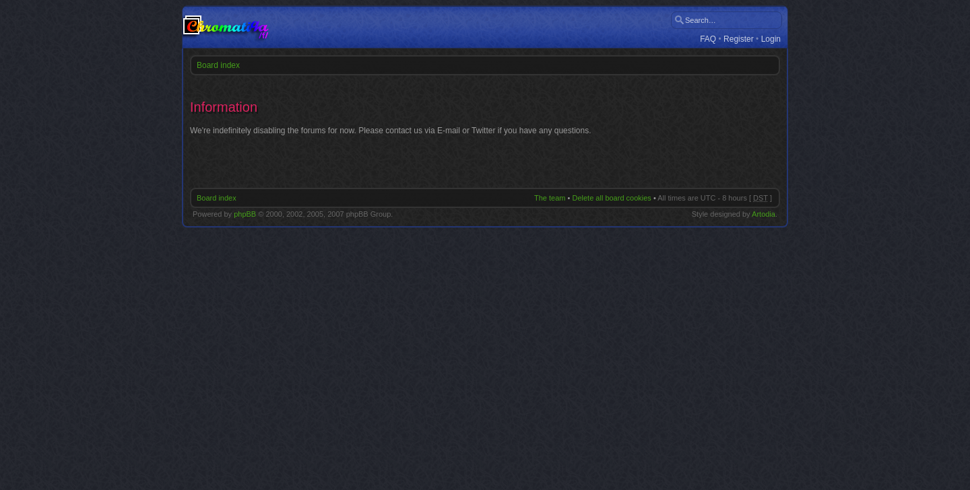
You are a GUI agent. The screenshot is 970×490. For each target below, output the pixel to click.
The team (549, 198)
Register (738, 39)
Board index (218, 65)
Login (771, 39)
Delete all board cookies (611, 198)
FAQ (708, 39)
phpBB (245, 214)
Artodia (763, 214)
